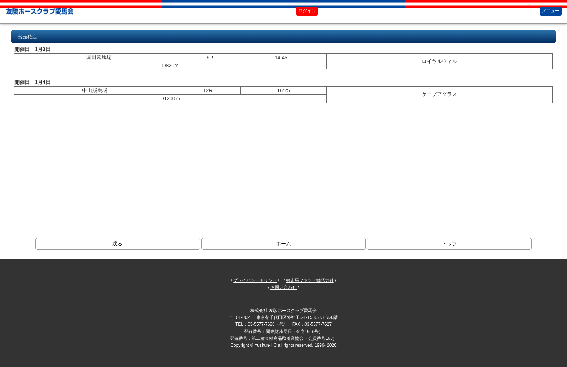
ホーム (283, 243)
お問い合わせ (283, 287)
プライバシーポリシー (255, 280)
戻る (117, 243)
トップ (449, 243)
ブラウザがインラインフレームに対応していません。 (283, 124)
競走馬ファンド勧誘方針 (310, 280)
